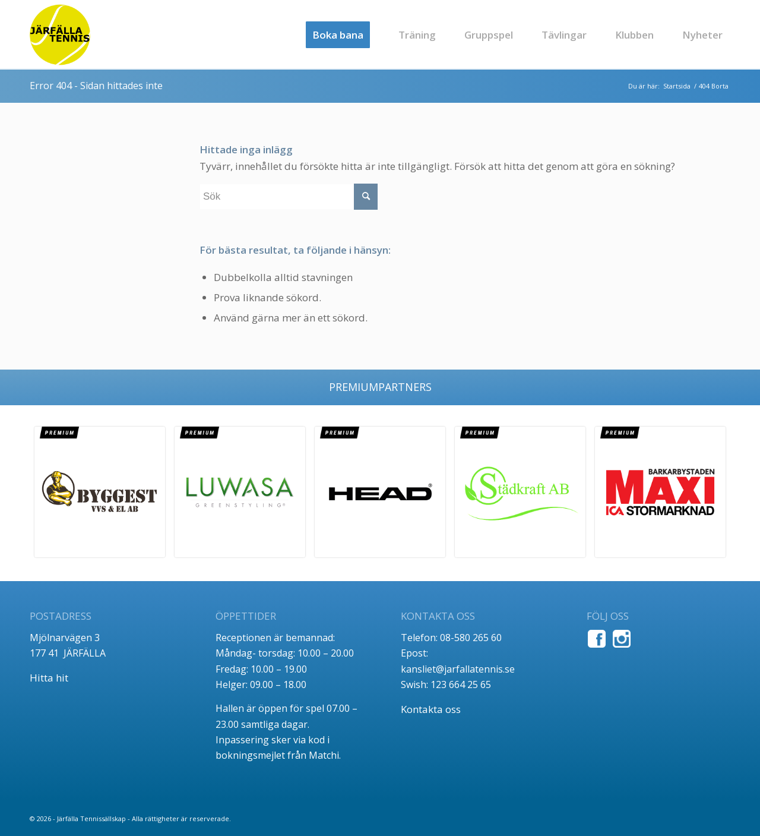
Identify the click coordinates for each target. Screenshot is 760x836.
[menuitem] (338, 35)
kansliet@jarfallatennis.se (458, 669)
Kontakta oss (431, 709)
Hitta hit (49, 677)
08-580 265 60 (471, 637)
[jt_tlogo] (60, 35)
